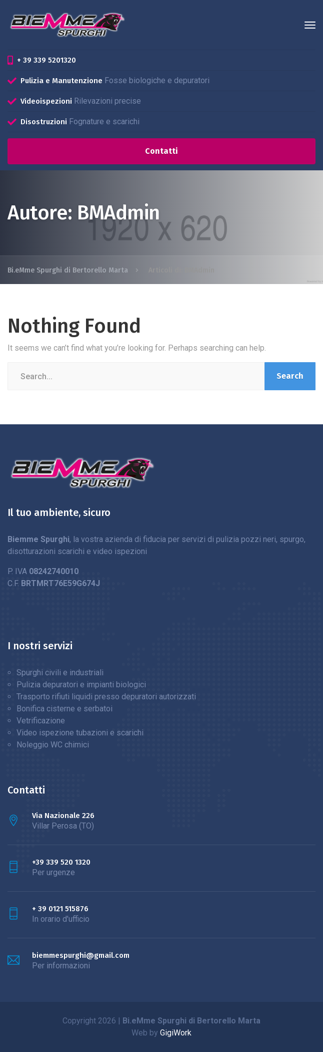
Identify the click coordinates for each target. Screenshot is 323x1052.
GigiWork (176, 1032)
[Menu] (310, 25)
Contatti (161, 151)
